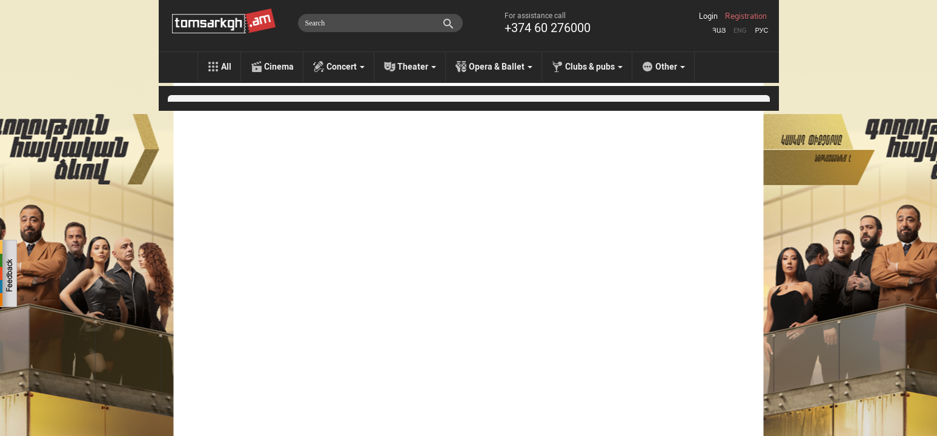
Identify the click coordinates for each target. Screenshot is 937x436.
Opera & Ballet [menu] (500, 66)
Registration (746, 16)
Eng (740, 31)
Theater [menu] (416, 66)
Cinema (279, 66)
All (226, 66)
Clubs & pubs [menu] (594, 66)
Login (708, 16)
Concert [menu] (345, 66)
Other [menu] (670, 66)
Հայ (719, 31)
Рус (761, 31)
